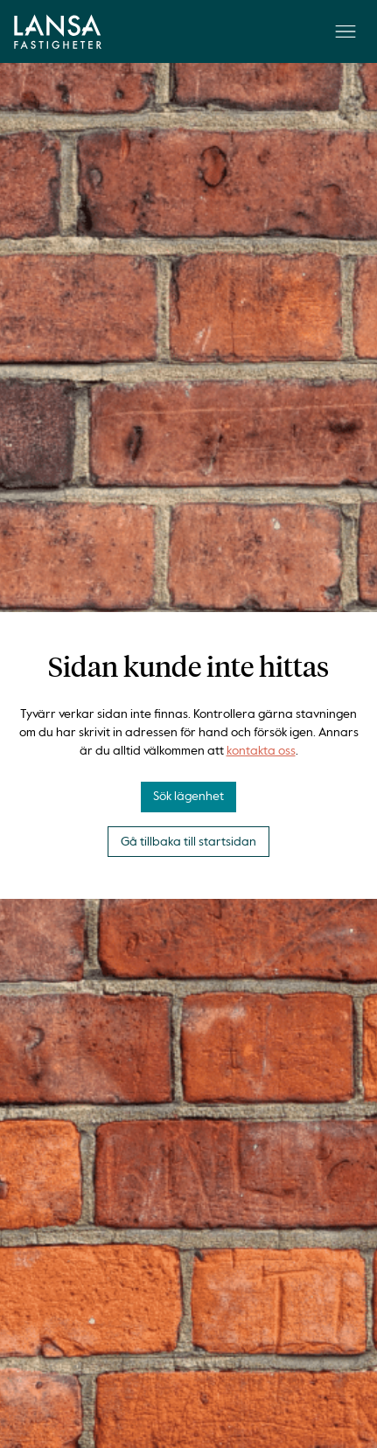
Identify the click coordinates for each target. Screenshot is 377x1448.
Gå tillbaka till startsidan (188, 842)
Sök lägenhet (188, 796)
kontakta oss (261, 751)
